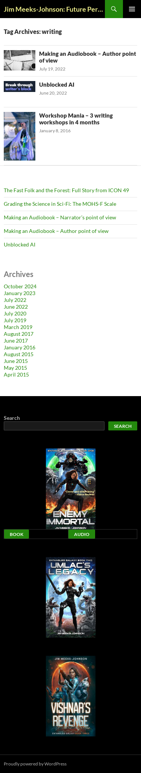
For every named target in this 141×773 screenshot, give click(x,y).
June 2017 (16, 340)
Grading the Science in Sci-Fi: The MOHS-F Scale (60, 204)
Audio (81, 534)
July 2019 (15, 320)
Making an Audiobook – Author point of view (56, 231)
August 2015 (18, 354)
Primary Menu (132, 9)
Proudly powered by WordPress (35, 764)
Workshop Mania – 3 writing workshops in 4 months (76, 119)
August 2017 (18, 334)
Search (12, 418)
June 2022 (16, 306)
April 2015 (16, 374)
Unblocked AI (56, 84)
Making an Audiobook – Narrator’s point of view (60, 217)
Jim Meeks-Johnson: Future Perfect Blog (54, 9)
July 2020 (15, 313)
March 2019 (18, 327)
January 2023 (19, 293)
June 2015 (16, 361)
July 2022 (15, 300)
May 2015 (15, 367)
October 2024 (20, 286)
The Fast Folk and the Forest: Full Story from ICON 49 (66, 190)
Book (16, 534)
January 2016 (19, 347)
